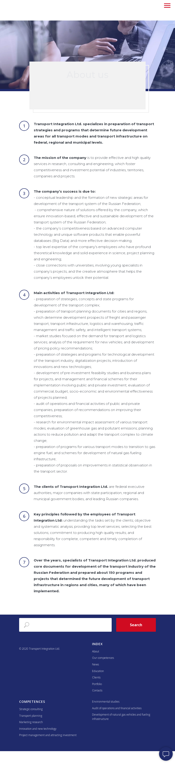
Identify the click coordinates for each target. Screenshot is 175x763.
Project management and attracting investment (48, 735)
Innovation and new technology (38, 729)
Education (98, 671)
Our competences (103, 658)
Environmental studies (105, 702)
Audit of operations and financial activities (117, 708)
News (95, 664)
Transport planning (30, 716)
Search (136, 624)
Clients (96, 677)
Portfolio (97, 684)
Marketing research (31, 722)
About (95, 651)
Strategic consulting (31, 709)
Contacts (97, 690)
